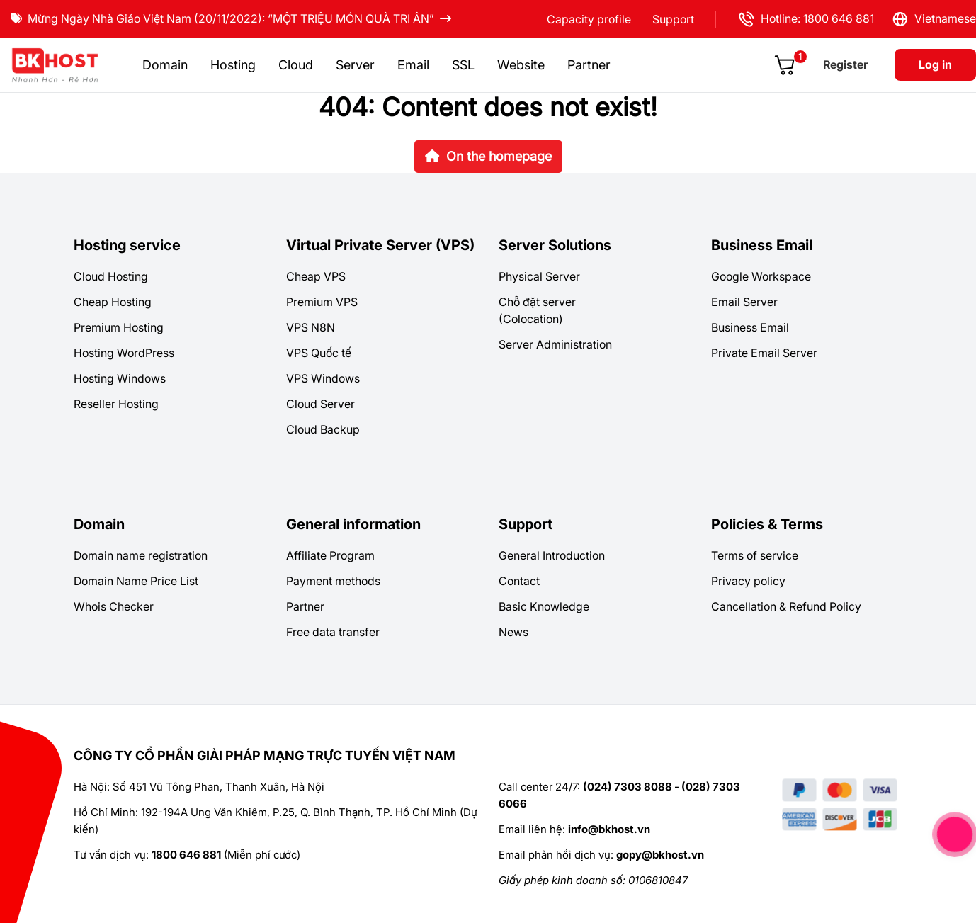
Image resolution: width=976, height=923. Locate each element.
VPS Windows (323, 378)
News (513, 632)
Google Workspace (761, 276)
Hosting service (127, 245)
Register (845, 64)
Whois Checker (114, 606)
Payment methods (333, 581)
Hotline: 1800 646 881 (805, 19)
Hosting (233, 64)
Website (521, 64)
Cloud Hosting (111, 276)
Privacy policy (748, 581)
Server (355, 64)
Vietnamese (933, 19)
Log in (935, 64)
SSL (463, 64)
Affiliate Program (330, 555)
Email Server (744, 302)
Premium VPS (322, 302)
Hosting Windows (120, 378)
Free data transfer (333, 632)
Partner (589, 64)
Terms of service (754, 555)
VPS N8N (310, 327)
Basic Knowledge (544, 606)
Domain (165, 64)
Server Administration (555, 344)
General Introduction (552, 555)
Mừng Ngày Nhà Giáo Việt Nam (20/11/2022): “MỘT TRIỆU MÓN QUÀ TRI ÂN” (231, 18)
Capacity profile (589, 19)
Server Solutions (555, 245)
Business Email (761, 245)
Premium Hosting (119, 327)
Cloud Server (320, 404)
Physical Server (539, 276)
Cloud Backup (323, 429)
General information (353, 524)
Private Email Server (764, 353)
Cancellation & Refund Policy (786, 606)
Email (413, 64)
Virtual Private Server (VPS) (380, 245)
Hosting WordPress (124, 353)
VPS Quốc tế (318, 353)
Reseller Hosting (116, 404)
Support (673, 19)
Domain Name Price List (136, 581)
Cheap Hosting (113, 302)
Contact (519, 581)
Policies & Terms (767, 524)
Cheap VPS (316, 276)
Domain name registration (141, 555)
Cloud (295, 64)
